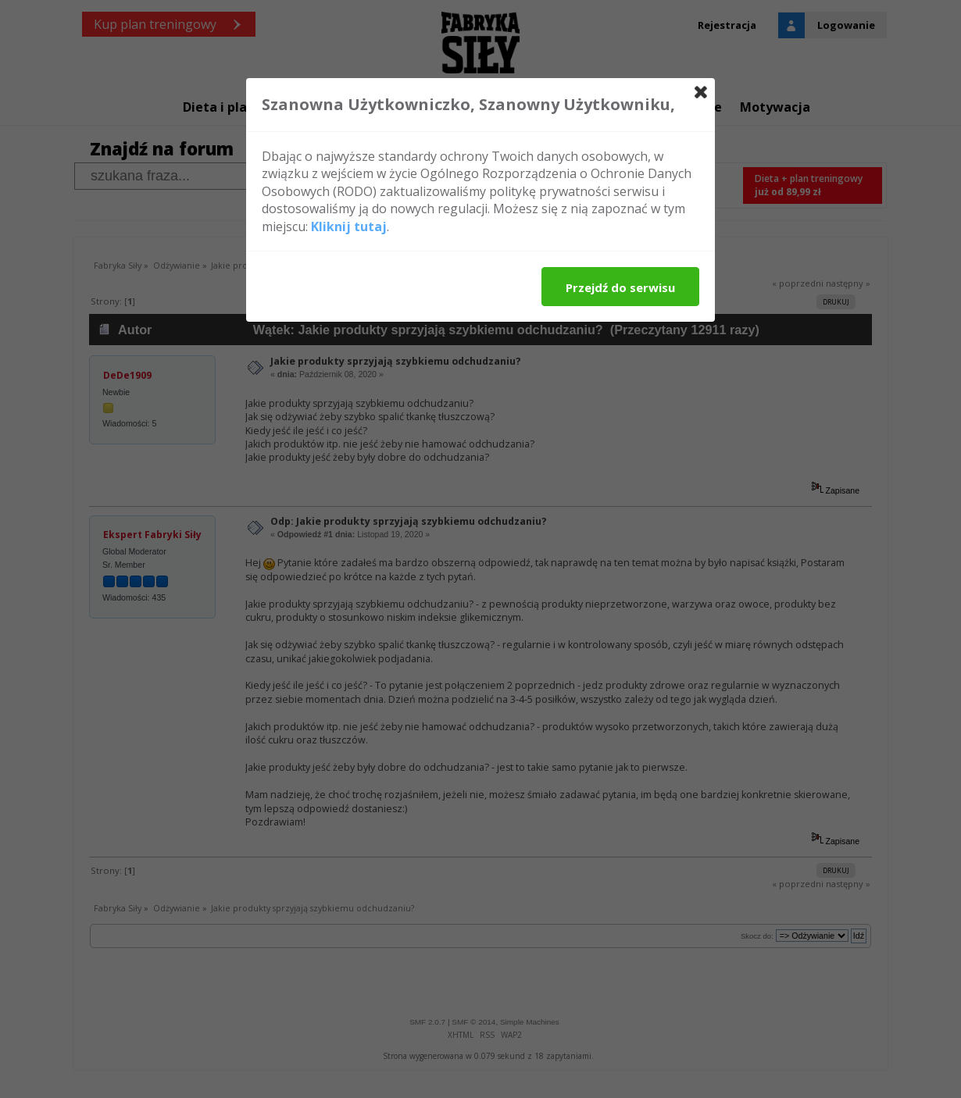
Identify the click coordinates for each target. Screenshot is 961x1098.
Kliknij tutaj (349, 226)
